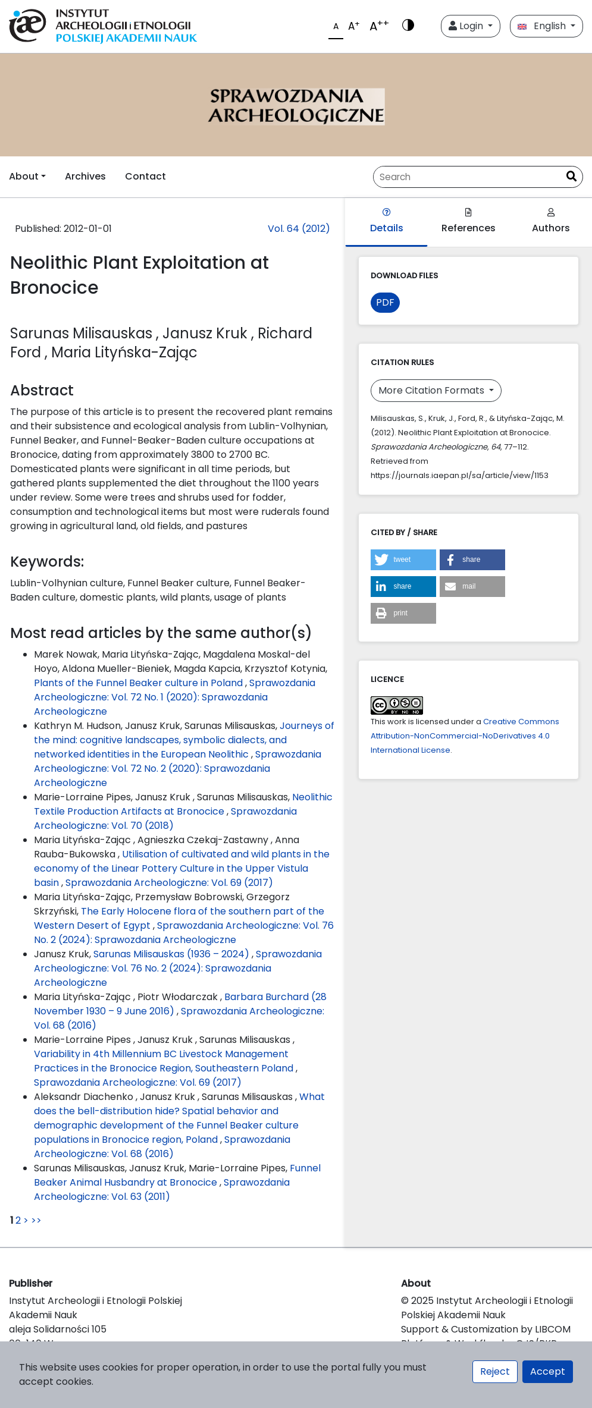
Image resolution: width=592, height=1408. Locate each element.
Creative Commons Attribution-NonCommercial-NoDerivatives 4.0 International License (465, 736)
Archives (85, 176)
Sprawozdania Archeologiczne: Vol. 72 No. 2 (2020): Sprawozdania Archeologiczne (177, 768)
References (468, 221)
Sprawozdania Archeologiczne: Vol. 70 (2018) (165, 818)
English (543, 26)
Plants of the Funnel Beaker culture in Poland (139, 683)
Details (386, 221)
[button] (403, 559)
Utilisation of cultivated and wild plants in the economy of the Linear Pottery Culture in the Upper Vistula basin (182, 868)
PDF (385, 302)
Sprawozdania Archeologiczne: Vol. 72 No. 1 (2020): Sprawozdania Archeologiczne (174, 697)
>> (36, 1220)
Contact (145, 176)
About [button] (24, 176)
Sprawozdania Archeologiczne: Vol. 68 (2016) (162, 1147)
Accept (547, 1371)
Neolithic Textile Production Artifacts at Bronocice (183, 804)
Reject (495, 1371)
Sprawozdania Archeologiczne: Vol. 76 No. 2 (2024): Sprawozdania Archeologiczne (184, 933)
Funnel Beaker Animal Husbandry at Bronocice (177, 1175)
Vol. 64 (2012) (299, 228)
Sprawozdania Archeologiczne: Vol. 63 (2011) (162, 1189)
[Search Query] (467, 176)
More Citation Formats (432, 390)
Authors (551, 221)
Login (467, 26)
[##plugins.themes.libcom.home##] (296, 105)
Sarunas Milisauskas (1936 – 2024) (172, 954)
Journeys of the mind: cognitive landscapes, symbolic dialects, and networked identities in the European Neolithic (184, 740)
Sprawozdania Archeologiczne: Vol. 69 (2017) (169, 883)
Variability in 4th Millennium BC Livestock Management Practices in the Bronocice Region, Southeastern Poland (165, 1061)
